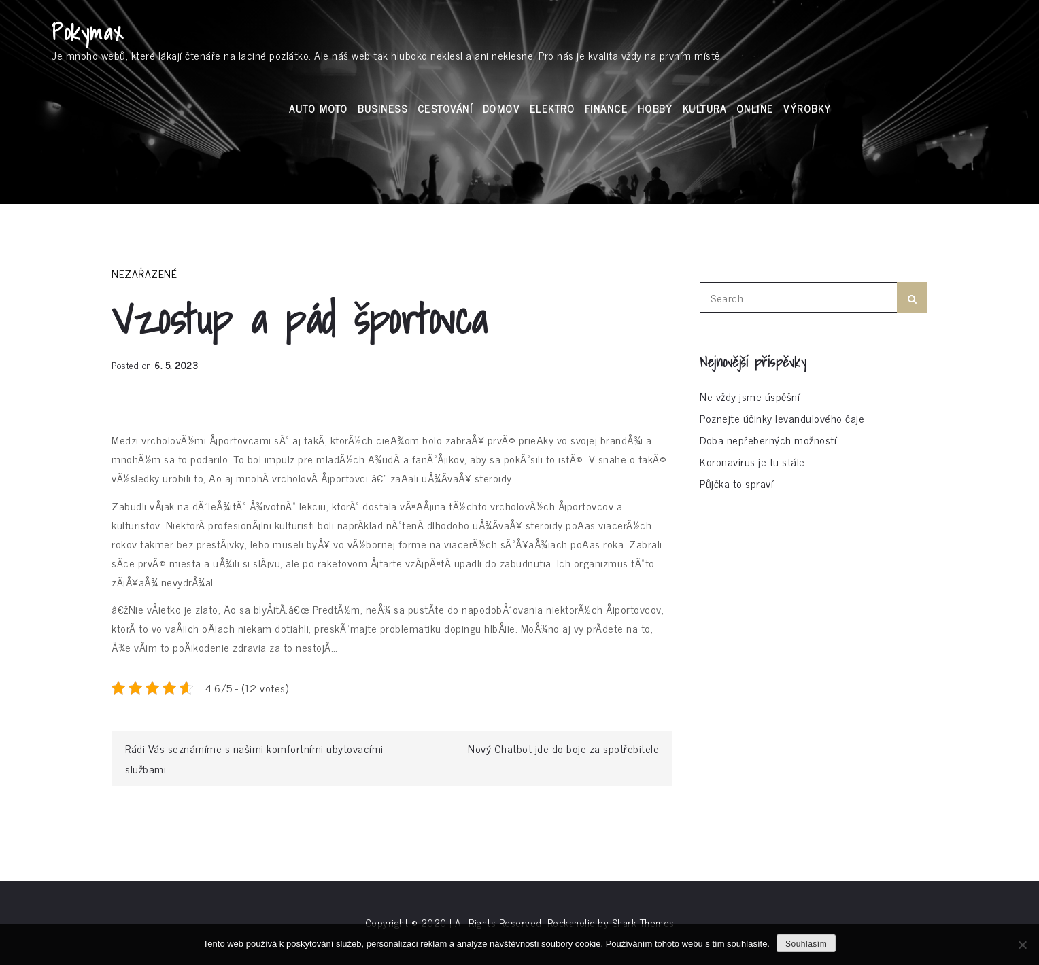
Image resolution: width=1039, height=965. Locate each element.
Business (382, 108)
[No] (1022, 944)
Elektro (552, 108)
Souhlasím (806, 944)
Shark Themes (643, 922)
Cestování (445, 108)
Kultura (705, 108)
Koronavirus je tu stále (752, 461)
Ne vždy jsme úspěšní (750, 396)
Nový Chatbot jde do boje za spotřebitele (563, 748)
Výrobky (807, 108)
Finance (606, 108)
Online (755, 108)
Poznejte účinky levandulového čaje (782, 418)
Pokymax (88, 32)
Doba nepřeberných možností (768, 440)
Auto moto (318, 108)
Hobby (655, 108)
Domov (501, 108)
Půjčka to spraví (736, 483)
